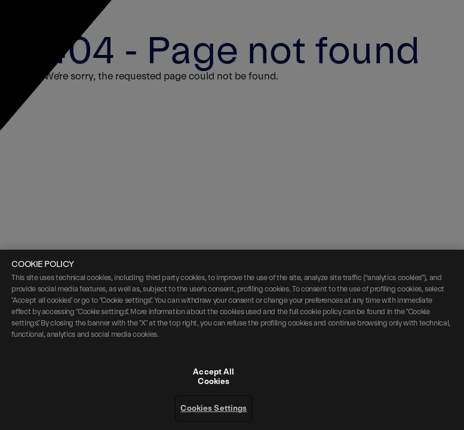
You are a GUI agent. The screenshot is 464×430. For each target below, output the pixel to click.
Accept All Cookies (213, 394)
